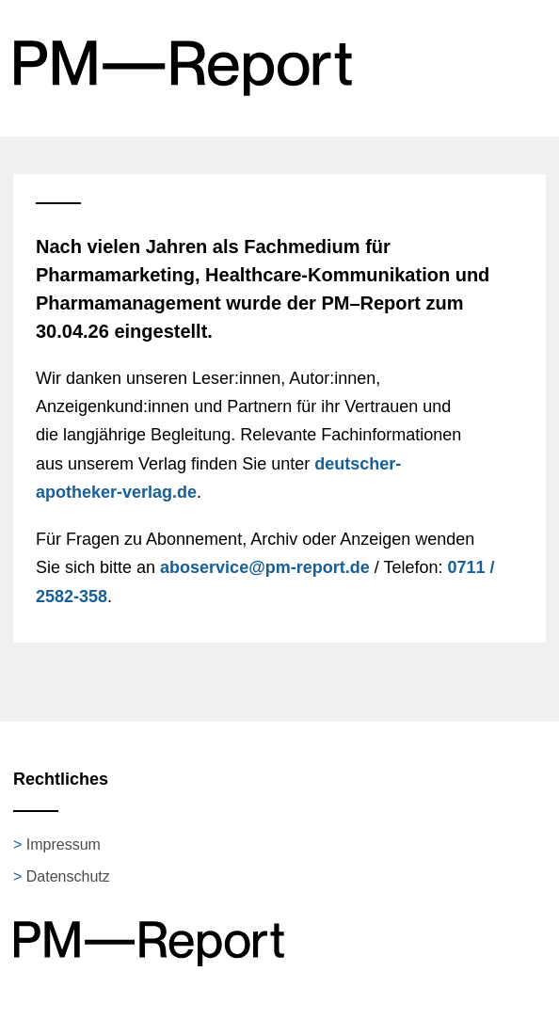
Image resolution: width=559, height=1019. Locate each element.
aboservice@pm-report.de (265, 567)
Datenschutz (68, 876)
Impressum (63, 844)
